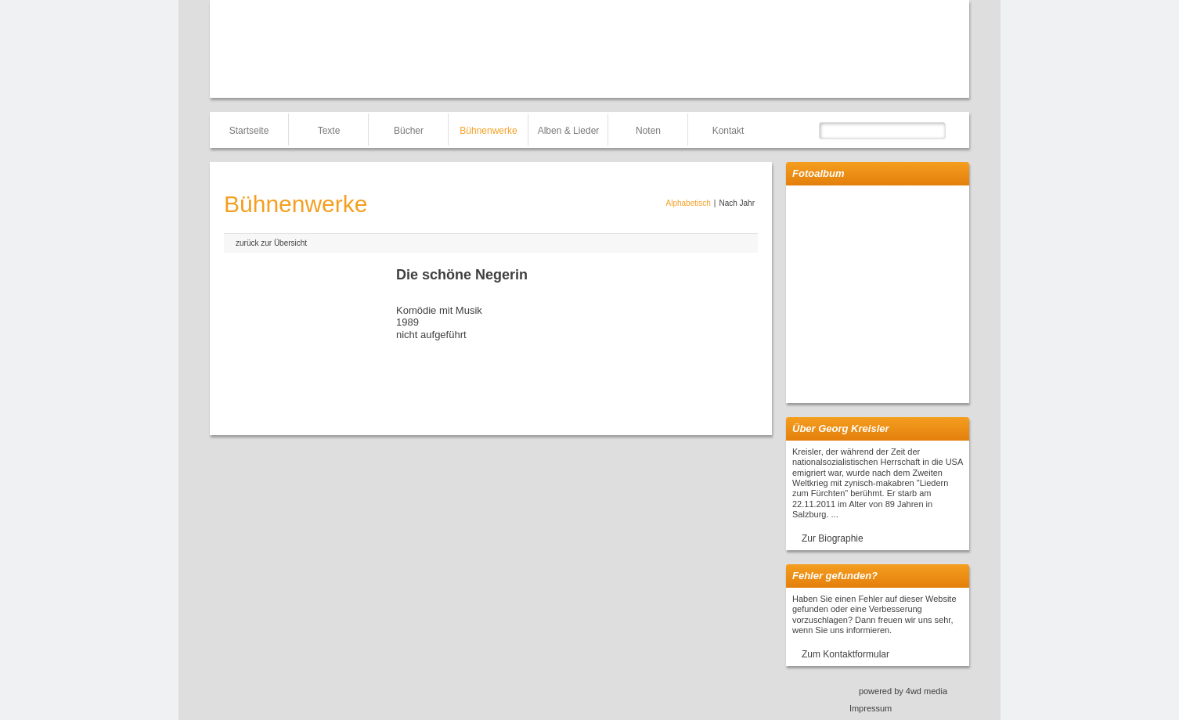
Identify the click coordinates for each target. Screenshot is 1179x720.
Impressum (870, 708)
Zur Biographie (833, 538)
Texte (329, 130)
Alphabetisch (688, 203)
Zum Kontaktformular (845, 654)
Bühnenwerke (488, 130)
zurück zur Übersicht (271, 243)
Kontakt (728, 130)
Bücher (409, 130)
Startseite (249, 130)
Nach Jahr (737, 203)
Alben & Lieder (569, 130)
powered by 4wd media (903, 691)
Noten (648, 130)
